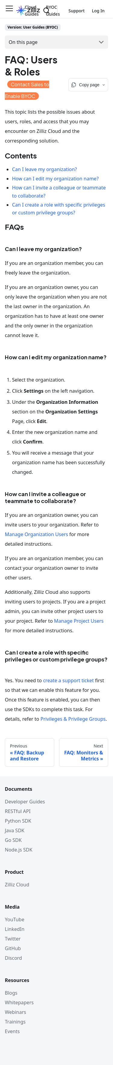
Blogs (11, 993)
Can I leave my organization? (44, 169)
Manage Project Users (78, 621)
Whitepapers (19, 1002)
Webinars (15, 1012)
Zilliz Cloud (17, 884)
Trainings (15, 1021)
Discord (13, 958)
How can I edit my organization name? (55, 178)
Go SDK (13, 840)
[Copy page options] (88, 84)
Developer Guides (25, 801)
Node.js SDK (18, 849)
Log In (98, 11)
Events (12, 1031)
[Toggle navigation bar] (9, 10)
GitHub (13, 948)
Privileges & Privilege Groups (72, 719)
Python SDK (18, 821)
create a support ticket (68, 680)
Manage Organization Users (36, 534)
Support (76, 11)
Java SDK (14, 830)
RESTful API (18, 811)
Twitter (12, 938)
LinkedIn (14, 929)
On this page (23, 42)
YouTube (14, 919)
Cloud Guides (32, 10)
